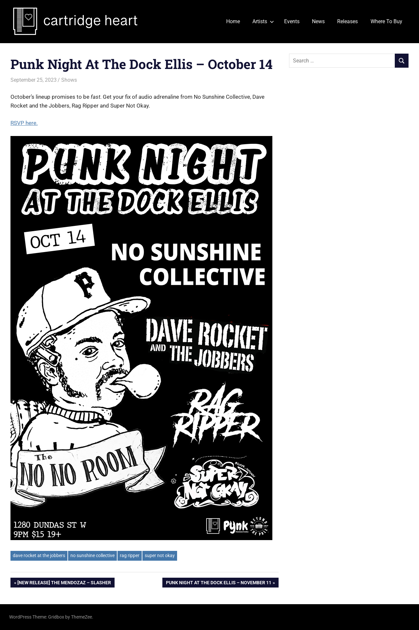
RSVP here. (24, 123)
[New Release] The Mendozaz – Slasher (64, 583)
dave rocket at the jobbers (39, 555)
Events (292, 21)
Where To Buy (386, 21)
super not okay (160, 555)
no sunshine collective (92, 555)
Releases (347, 21)
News (318, 21)
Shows (69, 80)
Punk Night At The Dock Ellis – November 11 (218, 583)
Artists (263, 21)
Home (233, 21)
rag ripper (129, 555)
